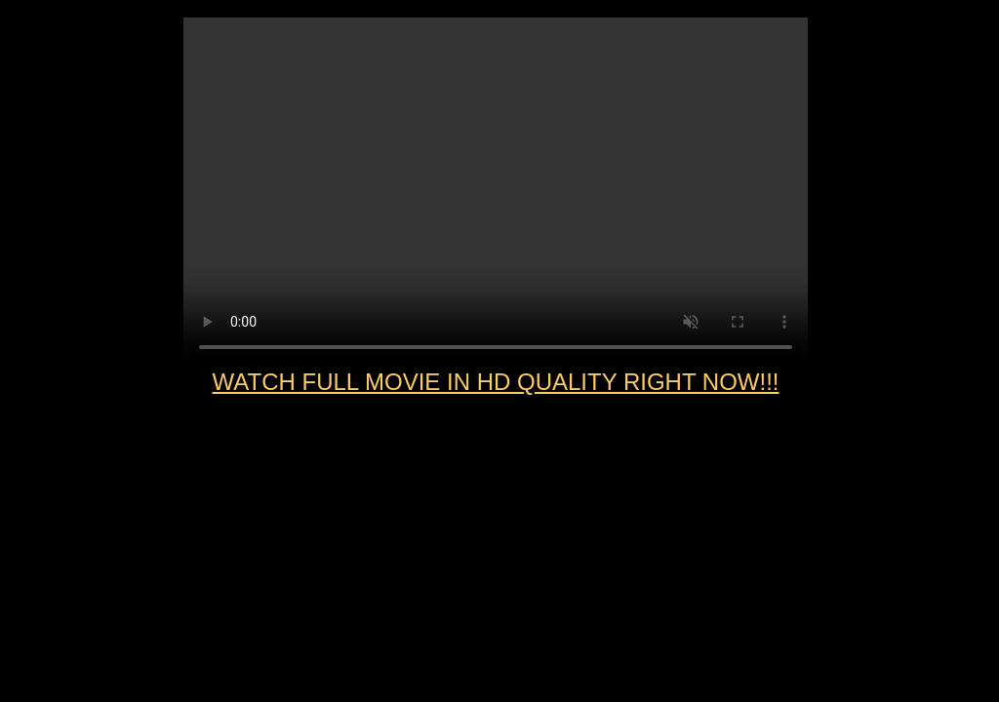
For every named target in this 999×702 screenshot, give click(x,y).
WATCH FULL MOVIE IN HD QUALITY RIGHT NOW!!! (496, 382)
